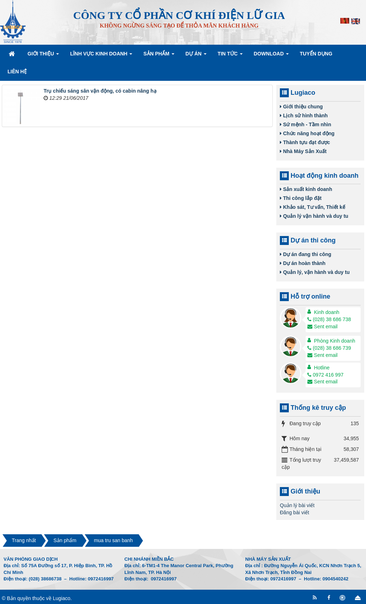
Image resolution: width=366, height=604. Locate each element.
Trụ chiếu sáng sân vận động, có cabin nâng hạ (100, 91)
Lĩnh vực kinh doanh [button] (101, 56)
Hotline (322, 367)
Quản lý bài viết (297, 505)
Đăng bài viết (294, 512)
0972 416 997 (325, 375)
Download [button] (271, 56)
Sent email (322, 326)
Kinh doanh (327, 312)
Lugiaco (61, 598)
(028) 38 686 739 (329, 348)
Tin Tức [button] (230, 56)
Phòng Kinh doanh (334, 341)
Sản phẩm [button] (158, 56)
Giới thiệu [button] (43, 56)
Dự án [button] (196, 56)
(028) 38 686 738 (329, 319)
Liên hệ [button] (17, 71)
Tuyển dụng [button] (316, 54)
